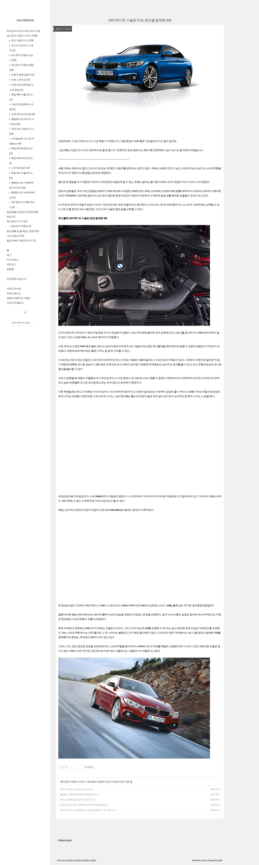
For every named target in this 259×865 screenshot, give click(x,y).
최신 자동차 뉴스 (22, 40)
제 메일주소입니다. (17, 279)
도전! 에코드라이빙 (23, 114)
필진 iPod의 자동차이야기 (21, 240)
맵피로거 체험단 (21, 226)
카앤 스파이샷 (20, 79)
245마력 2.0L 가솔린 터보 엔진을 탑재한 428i (140, 20)
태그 (9, 255)
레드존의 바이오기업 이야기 (23, 31)
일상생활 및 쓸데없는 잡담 (23, 231)
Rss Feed (60, 860)
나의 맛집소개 (15, 235)
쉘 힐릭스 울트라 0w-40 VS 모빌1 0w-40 (78, 794)
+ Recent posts (64, 840)
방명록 (10, 269)
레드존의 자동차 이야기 (22, 35)
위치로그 (11, 264)
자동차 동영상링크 (23, 74)
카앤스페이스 (14, 293)
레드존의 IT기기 (17, 221)
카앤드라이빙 (14, 288)
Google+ (93, 860)
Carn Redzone (25, 20)
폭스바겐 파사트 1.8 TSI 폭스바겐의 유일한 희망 (82, 805)
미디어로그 (13, 259)
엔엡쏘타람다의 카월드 (19, 298)
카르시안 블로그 (15, 302)
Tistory (204, 860)
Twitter (70, 860)
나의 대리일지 (20, 168)
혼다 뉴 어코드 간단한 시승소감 (75, 789)
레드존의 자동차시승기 (99, 781)
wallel (220, 860)
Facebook (78, 860)
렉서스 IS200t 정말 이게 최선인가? (76, 799)
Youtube (86, 860)
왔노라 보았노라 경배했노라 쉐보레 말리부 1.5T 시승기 (86, 810)
